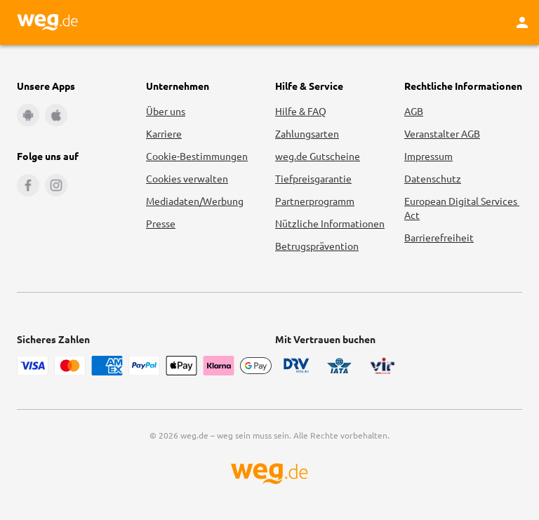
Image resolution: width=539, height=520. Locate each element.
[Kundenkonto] (522, 22)
